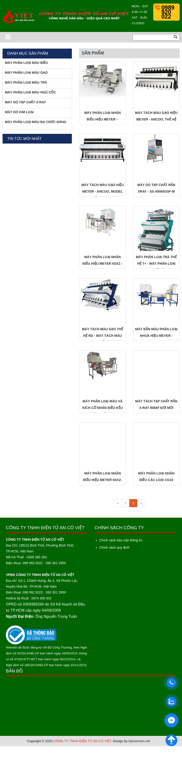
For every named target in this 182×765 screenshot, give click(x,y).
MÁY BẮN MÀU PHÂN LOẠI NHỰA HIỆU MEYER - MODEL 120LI (156, 335)
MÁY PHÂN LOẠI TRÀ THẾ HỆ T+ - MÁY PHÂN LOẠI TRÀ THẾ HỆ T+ (156, 263)
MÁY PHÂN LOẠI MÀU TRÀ (26, 82)
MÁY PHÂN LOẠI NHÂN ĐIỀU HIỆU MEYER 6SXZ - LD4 (102, 263)
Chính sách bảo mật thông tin (120, 540)
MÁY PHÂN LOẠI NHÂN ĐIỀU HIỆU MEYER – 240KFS (102, 119)
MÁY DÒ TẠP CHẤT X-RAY (25, 102)
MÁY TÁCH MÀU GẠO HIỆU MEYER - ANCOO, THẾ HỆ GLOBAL (156, 119)
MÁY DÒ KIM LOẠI (19, 112)
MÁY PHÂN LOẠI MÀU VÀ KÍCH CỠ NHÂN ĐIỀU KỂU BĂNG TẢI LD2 (102, 407)
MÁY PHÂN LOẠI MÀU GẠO (26, 72)
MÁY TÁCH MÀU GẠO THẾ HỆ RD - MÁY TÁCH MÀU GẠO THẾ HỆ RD (102, 335)
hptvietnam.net (139, 741)
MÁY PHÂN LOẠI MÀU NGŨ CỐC (30, 92)
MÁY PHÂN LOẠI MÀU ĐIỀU (26, 63)
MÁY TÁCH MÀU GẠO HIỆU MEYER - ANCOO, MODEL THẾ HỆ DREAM (102, 191)
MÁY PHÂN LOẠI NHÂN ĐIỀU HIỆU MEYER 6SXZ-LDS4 (102, 479)
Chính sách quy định (114, 547)
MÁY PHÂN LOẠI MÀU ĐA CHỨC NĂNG (35, 122)
